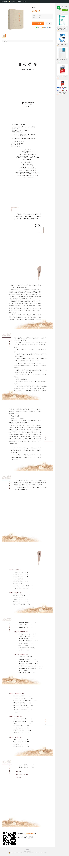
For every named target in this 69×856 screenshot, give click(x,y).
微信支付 (38, 27)
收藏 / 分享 (49, 23)
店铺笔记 (24, 1)
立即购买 (38, 23)
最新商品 (19, 1)
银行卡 (44, 27)
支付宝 (49, 27)
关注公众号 (65, 9)
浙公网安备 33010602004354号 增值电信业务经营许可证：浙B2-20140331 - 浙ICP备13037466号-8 (28, 852)
